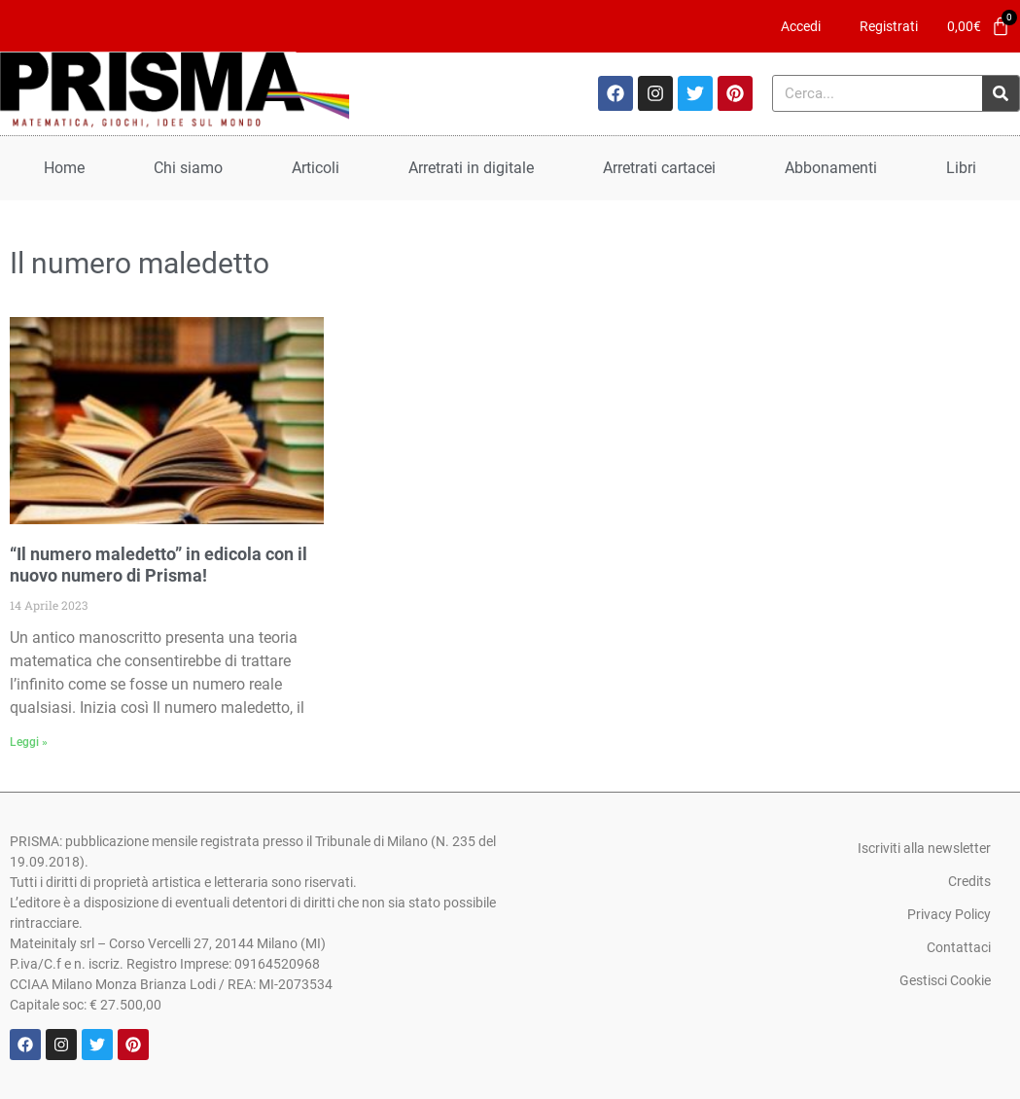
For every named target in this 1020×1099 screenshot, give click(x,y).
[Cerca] (1000, 93)
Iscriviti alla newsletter (924, 848)
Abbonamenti (831, 168)
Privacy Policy (949, 914)
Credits (969, 881)
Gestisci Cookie (945, 980)
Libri (961, 168)
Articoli (315, 168)
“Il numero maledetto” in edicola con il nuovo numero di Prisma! (158, 564)
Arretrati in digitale (471, 168)
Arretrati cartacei (659, 168)
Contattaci (959, 947)
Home (64, 168)
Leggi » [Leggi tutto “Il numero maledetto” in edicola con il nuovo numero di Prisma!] (29, 742)
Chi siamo (188, 168)
